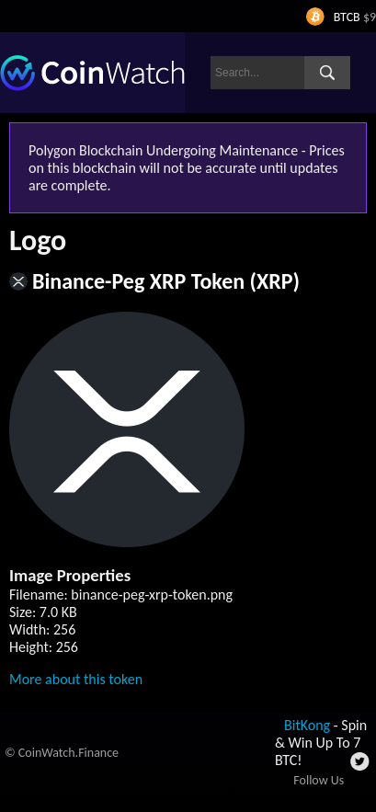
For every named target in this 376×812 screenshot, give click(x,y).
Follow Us (318, 780)
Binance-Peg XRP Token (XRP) (166, 281)
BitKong (307, 725)
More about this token (75, 679)
